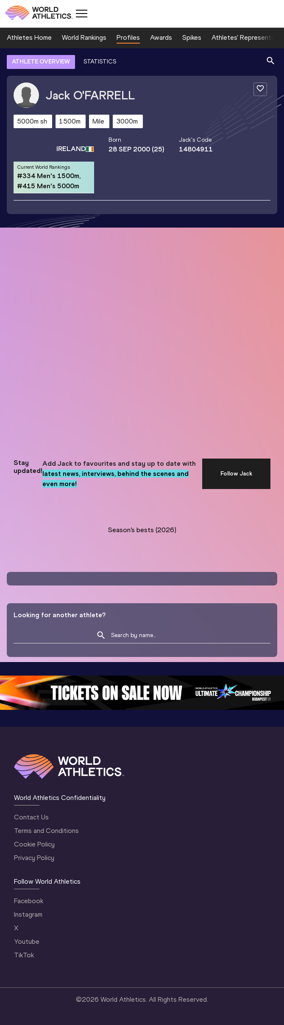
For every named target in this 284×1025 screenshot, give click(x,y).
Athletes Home (29, 37)
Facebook (28, 901)
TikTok (24, 955)
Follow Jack (236, 473)
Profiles (128, 37)
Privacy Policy (34, 858)
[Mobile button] (81, 13)
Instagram (28, 914)
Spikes (191, 37)
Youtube (26, 941)
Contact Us (31, 817)
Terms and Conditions (46, 831)
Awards (161, 37)
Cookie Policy (34, 844)
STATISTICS (100, 61)
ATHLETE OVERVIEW (41, 61)
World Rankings (84, 37)
